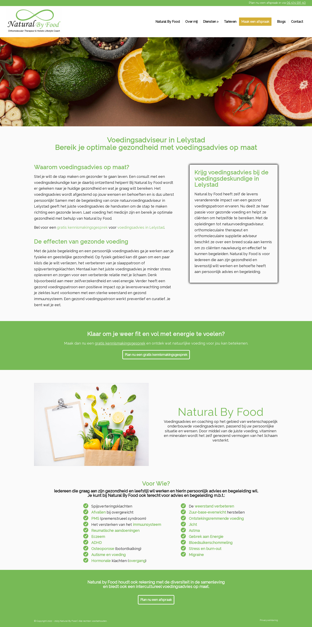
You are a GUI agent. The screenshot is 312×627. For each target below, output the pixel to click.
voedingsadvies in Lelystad (141, 227)
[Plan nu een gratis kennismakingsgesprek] (156, 354)
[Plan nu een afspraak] (156, 599)
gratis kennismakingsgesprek (82, 227)
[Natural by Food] (34, 21)
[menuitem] (167, 21)
